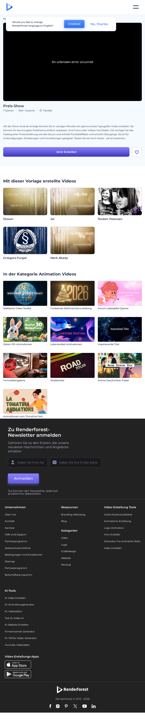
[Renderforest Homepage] (9, 7)
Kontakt (10, 521)
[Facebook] (50, 706)
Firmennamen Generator (20, 631)
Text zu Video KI (14, 618)
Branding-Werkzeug (73, 514)
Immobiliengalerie (14, 380)
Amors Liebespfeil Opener (113, 308)
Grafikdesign (68, 551)
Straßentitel (57, 380)
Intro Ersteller (112, 534)
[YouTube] (84, 706)
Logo (64, 544)
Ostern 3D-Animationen (17, 344)
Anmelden (23, 478)
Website (66, 558)
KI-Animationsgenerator (19, 604)
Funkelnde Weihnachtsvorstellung (71, 308)
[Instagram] (58, 706)
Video (64, 538)
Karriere (9, 527)
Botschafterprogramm (18, 574)
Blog (64, 521)
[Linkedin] (94, 706)
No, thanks (99, 24)
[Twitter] (75, 706)
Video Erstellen (113, 548)
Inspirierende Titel (108, 344)
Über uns (10, 514)
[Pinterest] (66, 706)
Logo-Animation (114, 527)
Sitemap (10, 561)
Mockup (66, 564)
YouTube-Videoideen (17, 644)
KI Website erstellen (16, 624)
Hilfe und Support (15, 534)
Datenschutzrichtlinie (17, 548)
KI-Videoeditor (13, 611)
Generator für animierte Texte (122, 541)
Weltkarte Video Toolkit (17, 308)
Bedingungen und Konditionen (23, 554)
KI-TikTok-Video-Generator (21, 638)
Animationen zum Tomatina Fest (23, 416)
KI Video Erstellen (15, 597)
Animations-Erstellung (117, 521)
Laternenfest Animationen (66, 344)
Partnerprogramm (16, 541)
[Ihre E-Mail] (76, 462)
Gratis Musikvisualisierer (118, 514)
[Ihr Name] (28, 462)
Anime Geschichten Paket (113, 380)
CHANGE (74, 24)
